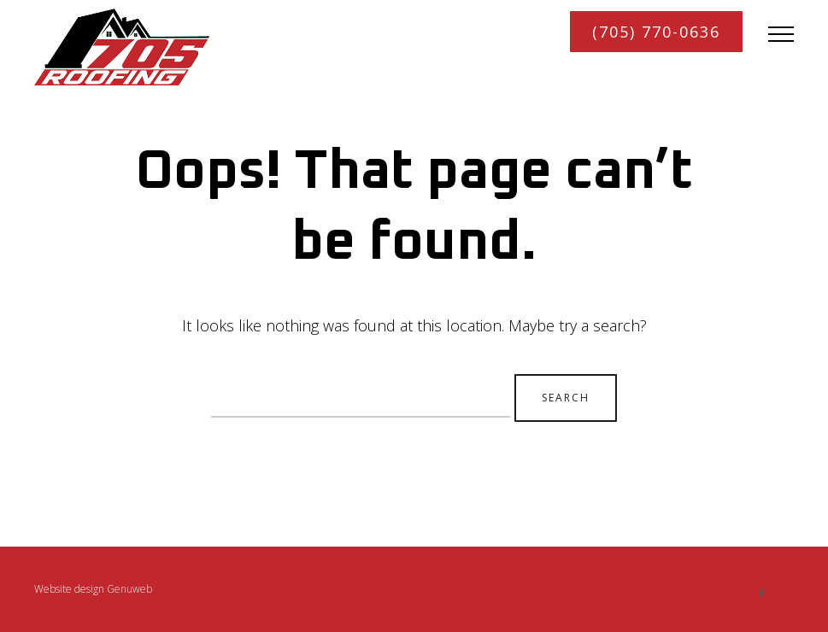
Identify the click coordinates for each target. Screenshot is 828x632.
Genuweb (128, 589)
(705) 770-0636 (656, 31)
